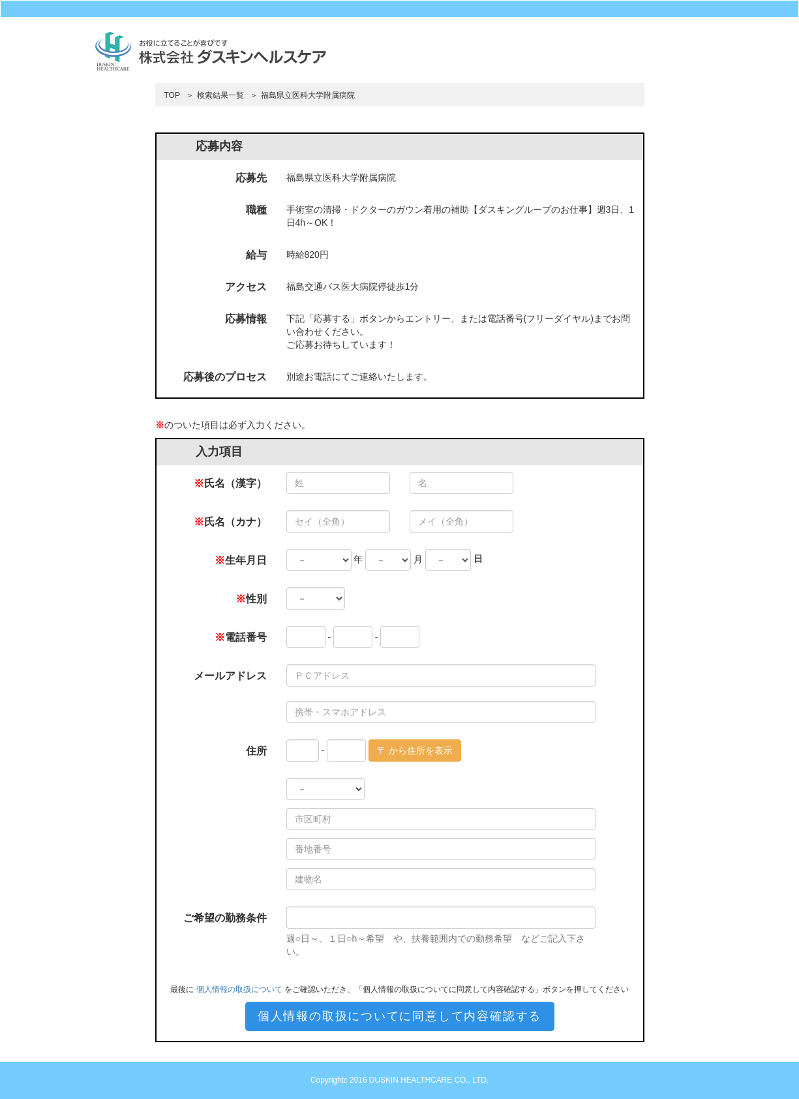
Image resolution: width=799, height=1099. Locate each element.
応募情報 (246, 318)
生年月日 (241, 560)
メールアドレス (230, 675)
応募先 (251, 177)
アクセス (246, 286)
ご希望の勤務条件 (225, 917)
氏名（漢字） (230, 483)
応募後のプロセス (225, 376)
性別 (251, 598)
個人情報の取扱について (239, 989)
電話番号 (241, 637)
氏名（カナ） (230, 521)
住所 (256, 750)
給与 (256, 254)
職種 (256, 209)
